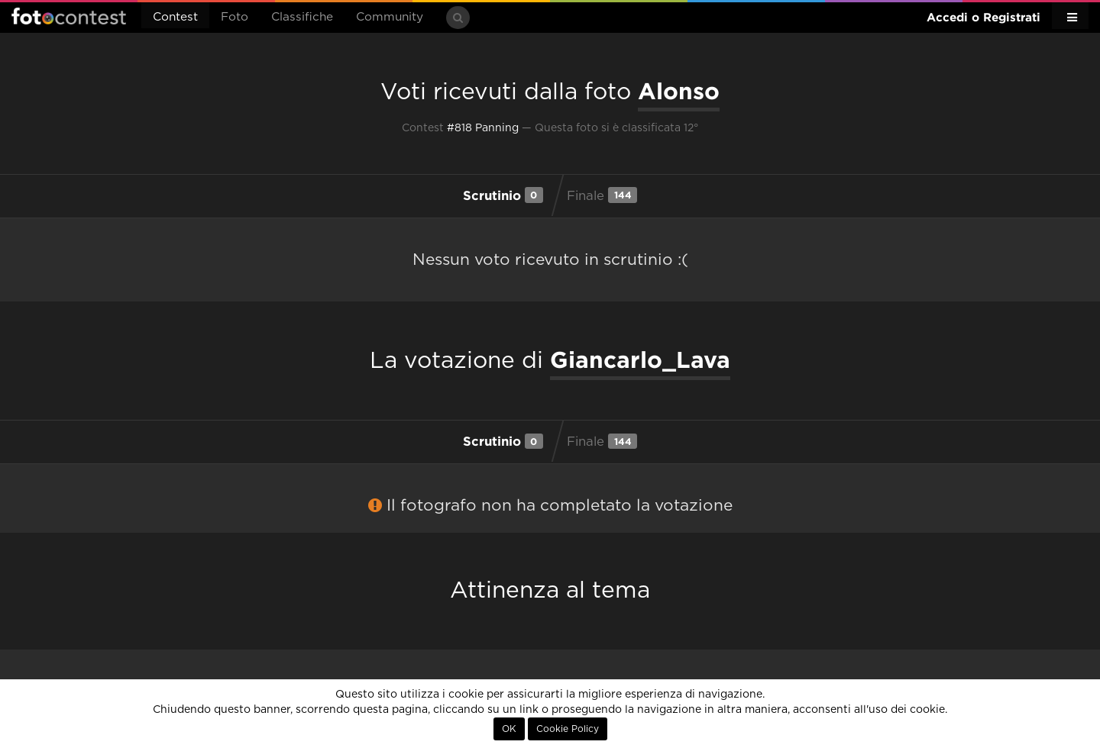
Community (389, 17)
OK (509, 728)
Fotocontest (68, 16)
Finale (602, 194)
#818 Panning (483, 128)
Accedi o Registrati (983, 17)
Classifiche (302, 17)
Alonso (679, 91)
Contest (175, 17)
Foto (234, 17)
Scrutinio (503, 194)
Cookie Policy (567, 728)
